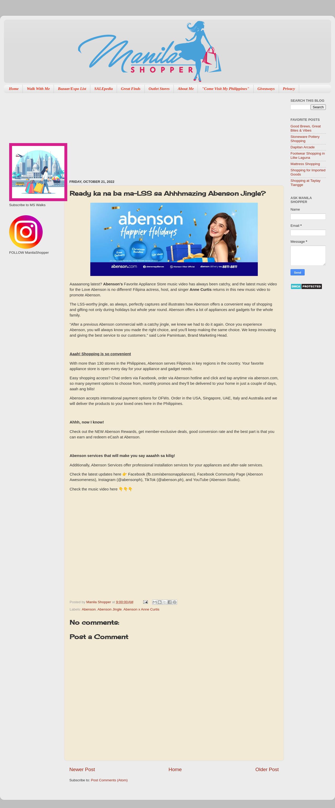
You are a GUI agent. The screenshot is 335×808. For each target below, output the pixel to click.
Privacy (289, 89)
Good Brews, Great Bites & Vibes (306, 128)
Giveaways (266, 89)
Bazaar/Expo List (72, 89)
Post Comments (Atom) (109, 780)
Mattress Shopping (305, 164)
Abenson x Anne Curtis (141, 609)
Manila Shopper (99, 602)
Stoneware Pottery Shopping (305, 139)
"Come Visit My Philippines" (225, 89)
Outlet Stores (159, 89)
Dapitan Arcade (303, 147)
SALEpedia (103, 89)
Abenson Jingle (110, 609)
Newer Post (82, 769)
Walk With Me (38, 89)
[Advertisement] (120, 133)
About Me (186, 89)
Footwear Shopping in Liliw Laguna (308, 155)
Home (14, 89)
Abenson (89, 609)
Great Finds (131, 89)
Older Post (267, 769)
